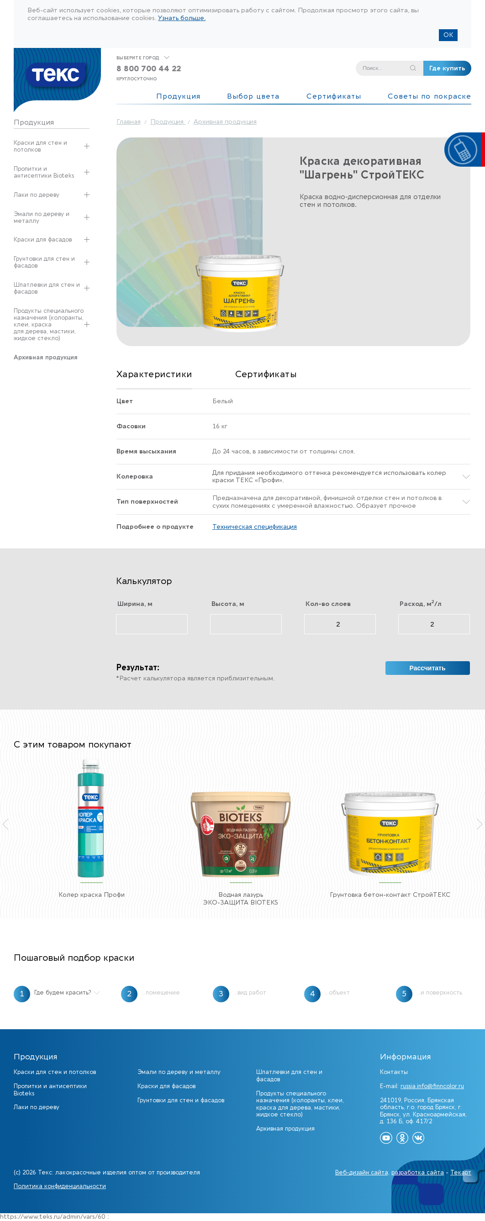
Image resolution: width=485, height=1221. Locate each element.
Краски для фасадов (43, 239)
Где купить (447, 68)
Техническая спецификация (254, 527)
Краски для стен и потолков (40, 146)
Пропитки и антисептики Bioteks (44, 172)
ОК (448, 35)
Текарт (460, 1172)
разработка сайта (417, 1172)
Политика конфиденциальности (60, 1186)
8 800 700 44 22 (148, 68)
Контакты (394, 1071)
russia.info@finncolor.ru (432, 1086)
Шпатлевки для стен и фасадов (47, 288)
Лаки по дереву (36, 194)
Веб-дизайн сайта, (362, 1172)
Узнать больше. (182, 18)
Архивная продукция (285, 1128)
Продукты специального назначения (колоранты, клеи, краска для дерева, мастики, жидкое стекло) (49, 324)
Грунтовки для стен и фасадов (44, 262)
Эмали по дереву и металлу (41, 217)
